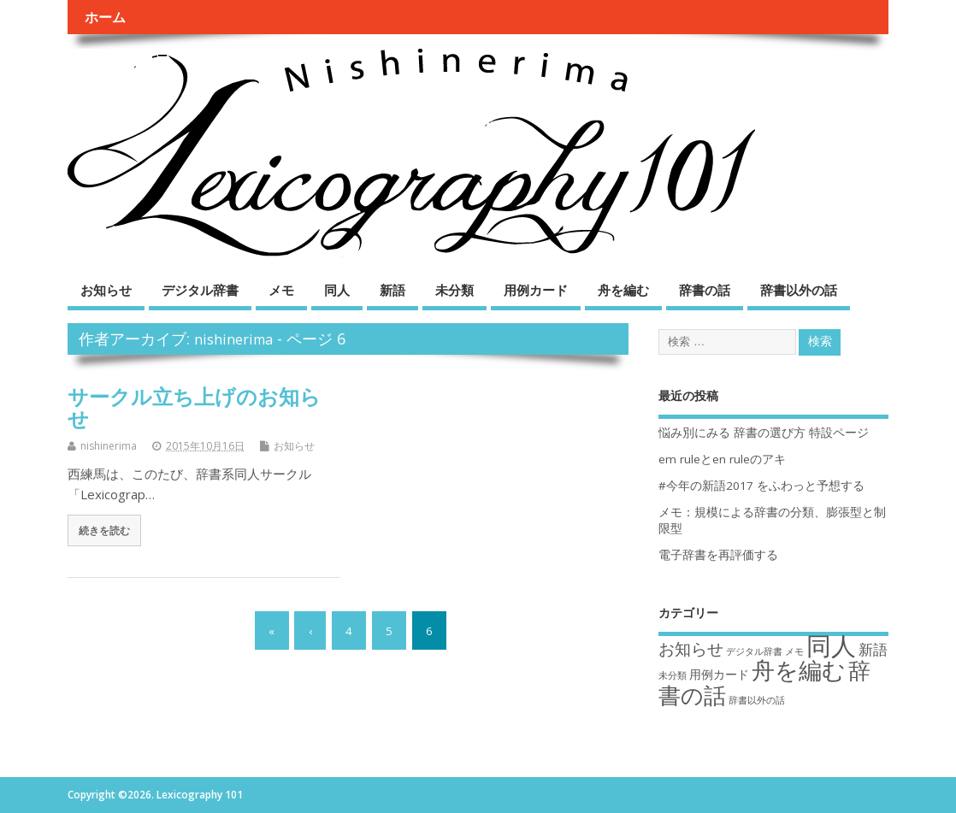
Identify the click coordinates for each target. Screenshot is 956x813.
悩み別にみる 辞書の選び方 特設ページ (763, 432)
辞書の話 (704, 289)
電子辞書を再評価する (718, 555)
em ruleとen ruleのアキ (722, 459)
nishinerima (233, 339)
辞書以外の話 (798, 289)
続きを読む (104, 530)
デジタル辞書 (200, 289)
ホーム (105, 17)
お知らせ (106, 289)
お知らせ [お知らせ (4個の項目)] (690, 649)
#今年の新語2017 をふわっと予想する (761, 485)
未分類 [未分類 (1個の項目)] (672, 675)
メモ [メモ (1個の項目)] (794, 651)
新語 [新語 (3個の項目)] (873, 649)
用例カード (536, 289)
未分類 (454, 289)
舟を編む (623, 289)
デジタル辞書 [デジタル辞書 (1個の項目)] (754, 651)
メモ (281, 289)
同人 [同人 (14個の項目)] (831, 645)
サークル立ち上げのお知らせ (194, 407)
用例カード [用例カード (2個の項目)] (719, 674)
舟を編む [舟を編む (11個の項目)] (799, 670)
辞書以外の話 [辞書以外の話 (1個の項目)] (757, 700)
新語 (392, 289)
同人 (337, 289)
